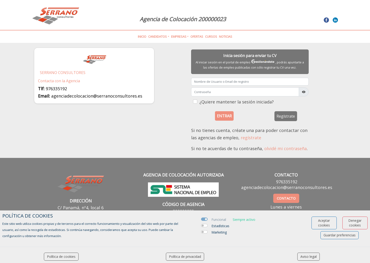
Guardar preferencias (340, 235)
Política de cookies (61, 256)
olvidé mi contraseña (285, 148)
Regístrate (286, 116)
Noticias (225, 36)
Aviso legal (308, 256)
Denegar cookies (355, 222)
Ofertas (196, 36)
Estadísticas (220, 226)
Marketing (219, 232)
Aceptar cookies (324, 222)
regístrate (251, 137)
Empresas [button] (178, 36)
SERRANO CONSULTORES (62, 72)
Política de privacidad (185, 256)
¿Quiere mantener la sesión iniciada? (236, 102)
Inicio (142, 36)
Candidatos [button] (157, 36)
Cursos (211, 36)
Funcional (218, 219)
